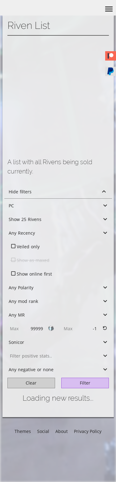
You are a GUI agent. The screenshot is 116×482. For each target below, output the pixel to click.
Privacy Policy (87, 431)
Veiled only (28, 247)
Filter (85, 383)
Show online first (34, 274)
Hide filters (20, 192)
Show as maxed (33, 260)
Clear (31, 383)
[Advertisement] (58, 97)
